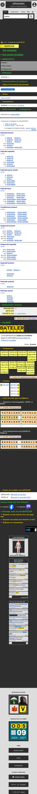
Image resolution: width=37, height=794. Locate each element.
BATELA (9, 179)
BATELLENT (18, 147)
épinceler (33, 128)
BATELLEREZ (21, 201)
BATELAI (9, 175)
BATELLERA (20, 197)
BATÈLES (10, 140)
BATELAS (10, 177)
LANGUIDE (22, 576)
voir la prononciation (8, 89)
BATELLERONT (21, 203)
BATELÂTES (11, 182)
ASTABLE (5, 367)
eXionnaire (12, 638)
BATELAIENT (11, 166)
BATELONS (10, 143)
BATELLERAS (21, 195)
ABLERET (31, 371)
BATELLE (18, 138)
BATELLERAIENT (23, 222)
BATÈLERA (10, 197)
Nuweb (23, 793)
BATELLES (18, 140)
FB (18, 785)
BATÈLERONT (11, 203)
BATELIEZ (10, 164)
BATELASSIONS (12, 255)
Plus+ (26, 569)
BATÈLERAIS (11, 212)
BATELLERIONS (23, 218)
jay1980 (11, 605)
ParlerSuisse (21, 314)
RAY (20, 571)
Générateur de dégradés (15, 640)
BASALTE (5, 370)
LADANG (14, 567)
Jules (22, 590)
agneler (28, 128)
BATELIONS (10, 162)
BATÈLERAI (10, 194)
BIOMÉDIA (16, 586)
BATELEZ (10, 145)
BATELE (15, 385)
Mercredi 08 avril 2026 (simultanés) (18, 618)
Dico (5, 42)
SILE (14, 582)
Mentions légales (18, 751)
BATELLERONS (21, 199)
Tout (23, 584)
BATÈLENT (10, 147)
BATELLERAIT (22, 216)
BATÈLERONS (11, 199)
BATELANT (10, 287)
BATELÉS (10, 299)
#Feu (17, 565)
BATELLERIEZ (22, 220)
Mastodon (23, 785)
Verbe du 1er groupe (11, 124)
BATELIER (21, 105)
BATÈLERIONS (11, 218)
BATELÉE (10, 298)
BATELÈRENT (11, 184)
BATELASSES (11, 251)
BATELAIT (10, 160)
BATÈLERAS (11, 195)
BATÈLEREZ (11, 201)
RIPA (17, 594)
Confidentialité (18, 766)
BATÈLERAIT (11, 216)
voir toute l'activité (24, 598)
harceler (33, 129)
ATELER (4, 385)
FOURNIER (21, 629)
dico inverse (32, 318)
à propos (2, 134)
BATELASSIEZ (11, 257)
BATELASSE (11, 249)
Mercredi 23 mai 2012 (18, 496)
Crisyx (11, 611)
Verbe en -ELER (9, 125)
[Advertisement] (18, 29)
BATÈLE (9, 138)
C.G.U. (19, 759)
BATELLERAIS (22, 212)
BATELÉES (10, 301)
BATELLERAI (21, 194)
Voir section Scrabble (11, 54)
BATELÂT (10, 253)
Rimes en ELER (5, 98)
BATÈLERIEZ (11, 220)
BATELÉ (9, 296)
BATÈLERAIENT (12, 222)
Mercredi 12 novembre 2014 (21, 499)
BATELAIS (10, 156)
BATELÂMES (11, 181)
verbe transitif (15, 114)
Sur (7, 508)
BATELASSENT (11, 259)
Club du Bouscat (13, 616)
